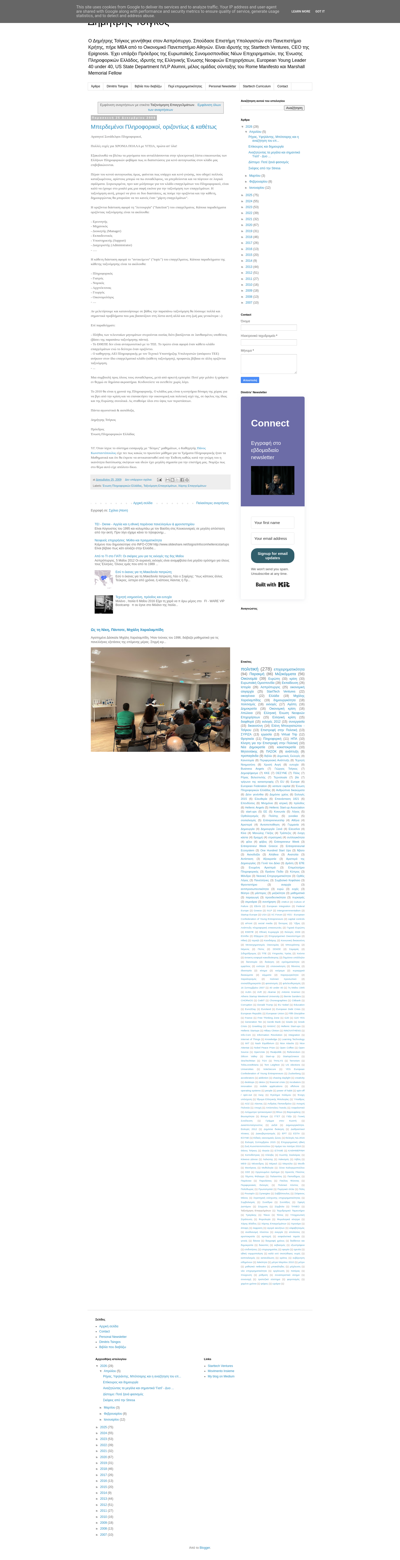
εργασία (266, 734)
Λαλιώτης (268, 1159)
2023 (249, 207)
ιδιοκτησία (246, 970)
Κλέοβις (270, 1154)
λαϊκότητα (262, 1262)
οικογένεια (248, 696)
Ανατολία (293, 854)
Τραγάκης (251, 1214)
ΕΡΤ (284, 1133)
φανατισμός (272, 983)
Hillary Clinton (271, 1030)
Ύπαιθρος (299, 1099)
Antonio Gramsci (290, 992)
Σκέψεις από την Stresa (264, 168)
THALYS (278, 1060)
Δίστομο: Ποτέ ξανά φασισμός (268, 162)
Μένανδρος (258, 1163)
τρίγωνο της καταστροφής (257, 781)
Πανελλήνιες (261, 880)
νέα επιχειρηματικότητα (254, 1270)
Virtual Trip (289, 734)
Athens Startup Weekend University (260, 996)
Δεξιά (274, 1125)
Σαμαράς (294, 949)
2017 (249, 243)
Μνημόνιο (267, 803)
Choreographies (278, 1000)
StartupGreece (291, 1056)
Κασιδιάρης (270, 940)
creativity (300, 1077)
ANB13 (285, 901)
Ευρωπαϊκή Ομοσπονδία (257, 683)
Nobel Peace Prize (264, 1047)
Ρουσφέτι (250, 1193)
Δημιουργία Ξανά (271, 828)
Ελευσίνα (294, 828)
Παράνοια (246, 1180)
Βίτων (279, 1112)
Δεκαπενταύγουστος (252, 1125)
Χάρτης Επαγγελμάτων (192, 485)
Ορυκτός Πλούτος (295, 1172)
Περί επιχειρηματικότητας (185, 86)
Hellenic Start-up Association (287, 807)
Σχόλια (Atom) (118, 510)
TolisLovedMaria (249, 1064)
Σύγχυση (263, 1206)
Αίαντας (258, 1103)
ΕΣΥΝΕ (245, 1137)
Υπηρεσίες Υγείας (282, 953)
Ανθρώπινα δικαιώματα (290, 790)
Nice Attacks (287, 1043)
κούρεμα (279, 970)
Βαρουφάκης (294, 1112)
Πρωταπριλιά (265, 1189)
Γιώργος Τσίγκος (286, 768)
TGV (264, 1060)
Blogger (204, 1548)
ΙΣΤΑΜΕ (278, 1150)
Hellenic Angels (254, 807)
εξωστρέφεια (298, 1245)
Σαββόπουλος (282, 1193)
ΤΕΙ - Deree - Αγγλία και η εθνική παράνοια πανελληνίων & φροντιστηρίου (144, 524)
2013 (249, 267)
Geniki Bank (274, 1021)
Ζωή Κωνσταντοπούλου (257, 1146)
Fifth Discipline (297, 1013)
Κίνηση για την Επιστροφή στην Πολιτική (269, 743)
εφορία (285, 1249)
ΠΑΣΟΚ (271, 751)
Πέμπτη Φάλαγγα (255, 1176)
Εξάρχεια (259, 936)
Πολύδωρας (247, 1189)
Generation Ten (253, 1021)
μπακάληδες (277, 1266)
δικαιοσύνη (255, 726)
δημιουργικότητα (284, 700)
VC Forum (276, 914)
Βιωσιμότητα (247, 1116)
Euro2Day (250, 1009)
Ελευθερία (261, 798)
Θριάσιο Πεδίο (274, 871)
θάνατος (295, 966)
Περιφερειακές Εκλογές (254, 1185)
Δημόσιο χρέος (279, 794)
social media (265, 923)
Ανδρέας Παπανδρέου (279, 1103)
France (249, 1017)
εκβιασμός (279, 1245)
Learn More (301, 11)
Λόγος (295, 811)
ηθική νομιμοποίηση (252, 1253)
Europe (295, 781)
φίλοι (249, 841)
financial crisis (277, 1082)
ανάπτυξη (291, 751)
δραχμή (258, 837)
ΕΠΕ (302, 863)
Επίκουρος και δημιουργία (266, 146)
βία (297, 777)
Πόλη (302, 1189)
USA (264, 914)
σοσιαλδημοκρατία (251, 983)
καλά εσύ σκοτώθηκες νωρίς (284, 1253)
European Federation (254, 786)
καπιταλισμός (248, 1257)
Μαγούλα (288, 1163)
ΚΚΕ (267, 773)
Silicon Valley (249, 1056)
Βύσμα (264, 1116)
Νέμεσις (245, 949)
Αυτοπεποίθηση (270, 824)
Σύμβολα (279, 1206)
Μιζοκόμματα (285, 674)
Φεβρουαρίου (258, 181)
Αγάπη (292, 704)
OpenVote (259, 1052)
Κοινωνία (279, 811)
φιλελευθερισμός (292, 983)
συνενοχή (246, 1279)
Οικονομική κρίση (282, 708)
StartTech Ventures (281, 691)
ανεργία (279, 1232)
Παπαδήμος (294, 1176)
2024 (249, 201)
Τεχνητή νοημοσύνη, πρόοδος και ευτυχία (144, 597)
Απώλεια (247, 713)
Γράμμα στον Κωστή (281, 1120)
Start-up (270, 1056)
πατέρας (295, 1270)
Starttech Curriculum (257, 86)
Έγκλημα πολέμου (280, 1094)
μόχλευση (295, 1266)
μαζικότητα (278, 893)
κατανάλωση (267, 1257)
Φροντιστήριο (249, 884)
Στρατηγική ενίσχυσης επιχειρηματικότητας (276, 1197)
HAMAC (271, 1026)
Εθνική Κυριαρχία (269, 932)
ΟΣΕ (247, 1172)
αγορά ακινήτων (275, 1227)
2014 (249, 261)
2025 (249, 195)
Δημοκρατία (249, 708)
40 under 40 (276, 987)
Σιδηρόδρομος (248, 953)
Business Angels (252, 768)
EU (282, 781)
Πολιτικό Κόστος (288, 1185)
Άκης (261, 1094)
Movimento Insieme (221, 1371)
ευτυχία (294, 764)
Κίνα (243, 833)
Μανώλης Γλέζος (263, 833)
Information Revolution (269, 1034)
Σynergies (264, 1193)
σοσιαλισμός (248, 820)
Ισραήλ (255, 940)
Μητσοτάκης (249, 751)
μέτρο (301, 1262)
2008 (249, 297)
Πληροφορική (272, 739)
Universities (247, 1069)
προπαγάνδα (249, 756)
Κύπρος (295, 871)
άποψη (244, 1227)
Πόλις (296, 773)
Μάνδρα (246, 875)
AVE (259, 992)
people (268, 1090)
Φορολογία (264, 1219)
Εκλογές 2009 (292, 932)
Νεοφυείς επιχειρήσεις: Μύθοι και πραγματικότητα (128, 540)
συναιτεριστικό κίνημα (287, 1274)
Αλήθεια (274, 854)
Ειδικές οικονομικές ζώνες (267, 1137)
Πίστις (261, 949)
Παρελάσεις (265, 1180)
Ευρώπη (274, 679)
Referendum (294, 1052)
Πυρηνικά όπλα (285, 1189)
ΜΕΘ (243, 1163)
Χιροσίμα (296, 1223)
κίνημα (263, 970)
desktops (249, 1082)
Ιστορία (246, 687)
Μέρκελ (273, 1163)
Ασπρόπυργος (270, 687)
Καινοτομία (247, 760)
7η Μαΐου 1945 (296, 987)
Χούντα (301, 953)
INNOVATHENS (292, 1030)
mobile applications (271, 1086)
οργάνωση (278, 1270)
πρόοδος (299, 803)
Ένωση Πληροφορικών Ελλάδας (122, 485)
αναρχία (286, 884)
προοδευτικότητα (275, 897)
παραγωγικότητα (289, 974)
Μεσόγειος (250, 1167)
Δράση (289, 863)
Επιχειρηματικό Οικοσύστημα (285, 936)
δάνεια (256, 1240)
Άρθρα (95, 86)
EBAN (257, 906)
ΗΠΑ (294, 739)
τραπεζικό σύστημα (269, 1279)
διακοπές (264, 1245)
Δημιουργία (248, 828)
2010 (249, 285)
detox (262, 1082)
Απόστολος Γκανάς (276, 1107)
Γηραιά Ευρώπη (296, 927)
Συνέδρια (267, 1202)
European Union (275, 1013)
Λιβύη (297, 1159)
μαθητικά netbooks (255, 1266)
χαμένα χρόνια (248, 1283)
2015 (249, 255)
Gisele (289, 1021)
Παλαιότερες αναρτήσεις (212, 503)
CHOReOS (247, 1000)
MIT (247, 1043)
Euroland (266, 1009)
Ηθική (244, 940)
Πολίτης (273, 815)
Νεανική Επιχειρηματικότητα (273, 875)
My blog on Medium (221, 1376)
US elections (293, 1064)
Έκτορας (283, 923)
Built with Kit (273, 584)
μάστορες (260, 893)
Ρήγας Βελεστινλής (253, 777)
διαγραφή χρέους (275, 1240)
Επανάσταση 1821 (287, 798)
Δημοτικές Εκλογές (288, 755)
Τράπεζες (285, 833)
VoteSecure (269, 1069)
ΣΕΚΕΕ (277, 949)
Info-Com (246, 1034)
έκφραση (257, 1227)
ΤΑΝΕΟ (295, 1206)
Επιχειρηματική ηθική (293, 1142)
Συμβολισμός (248, 1202)
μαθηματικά (298, 893)
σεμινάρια (251, 901)
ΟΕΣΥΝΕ (281, 773)
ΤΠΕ (264, 953)
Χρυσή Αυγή (272, 764)
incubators (295, 1082)
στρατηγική (275, 837)
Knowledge (271, 1039)
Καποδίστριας (252, 1154)
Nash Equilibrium (264, 1043)
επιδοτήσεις (251, 1249)
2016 (249, 249)
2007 (249, 302)
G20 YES (299, 1017)
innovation (246, 1086)
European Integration (279, 906)
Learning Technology (293, 1039)
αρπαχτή (266, 1236)
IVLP (269, 910)
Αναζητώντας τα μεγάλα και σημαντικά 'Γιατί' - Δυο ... (138, 1388)
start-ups (251, 811)
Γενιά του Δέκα (270, 863)
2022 (249, 213)
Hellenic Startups (250, 1030)
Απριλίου (255, 132)
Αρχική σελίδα (143, 503)
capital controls (296, 919)
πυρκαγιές (298, 897)
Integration (294, 1034)
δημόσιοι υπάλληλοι (294, 957)
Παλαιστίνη (276, 1176)
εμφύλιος (246, 966)
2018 (249, 237)
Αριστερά (246, 824)
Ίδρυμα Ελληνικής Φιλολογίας (273, 1099)
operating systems (251, 1090)
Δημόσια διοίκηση (274, 1129)
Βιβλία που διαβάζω (148, 86)
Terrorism (295, 1060)
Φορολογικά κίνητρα (288, 1219)
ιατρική (283, 803)
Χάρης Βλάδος (249, 1223)
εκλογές (271, 704)
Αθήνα (295, 820)
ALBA (248, 992)
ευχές (295, 888)
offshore (294, 1086)
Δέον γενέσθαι (255, 794)
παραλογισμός (248, 979)
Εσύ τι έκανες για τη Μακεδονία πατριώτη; (144, 572)
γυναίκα (293, 815)
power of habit (284, 1090)
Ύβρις (297, 923)
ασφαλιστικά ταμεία (289, 1236)
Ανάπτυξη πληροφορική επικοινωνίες (261, 927)
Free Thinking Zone (268, 1017)
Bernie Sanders (292, 996)
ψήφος (264, 1283)
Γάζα (289, 1116)
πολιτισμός (248, 704)
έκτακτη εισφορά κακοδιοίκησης (262, 957)
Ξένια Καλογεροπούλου (292, 1167)
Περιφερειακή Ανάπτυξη (274, 760)
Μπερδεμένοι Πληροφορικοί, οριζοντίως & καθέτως (154, 127)
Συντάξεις (285, 1202)
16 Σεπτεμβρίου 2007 (253, 987)
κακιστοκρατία (286, 747)
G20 (286, 1017)
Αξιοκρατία (269, 858)
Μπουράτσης (293, 944)
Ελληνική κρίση (284, 717)
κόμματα (266, 974)
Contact (282, 86)
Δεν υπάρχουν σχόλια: (139, 479)
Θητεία (265, 1150)
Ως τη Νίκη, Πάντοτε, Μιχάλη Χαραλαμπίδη (127, 630)
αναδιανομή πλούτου (257, 1232)
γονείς (244, 1240)
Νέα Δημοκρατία (253, 747)
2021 (249, 219)
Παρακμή (257, 674)
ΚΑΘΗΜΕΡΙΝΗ (296, 1150)
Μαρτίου (255, 175)
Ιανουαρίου (257, 187)
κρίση (293, 679)
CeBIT (261, 1000)
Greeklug (257, 1026)
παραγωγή (252, 897)
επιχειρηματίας (269, 1249)
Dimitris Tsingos (117, 86)
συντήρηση (269, 901)
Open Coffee (287, 1047)
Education (299, 1004)
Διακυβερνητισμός (266, 1133)
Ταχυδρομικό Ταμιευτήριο (291, 1210)
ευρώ (280, 888)
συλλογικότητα (296, 837)
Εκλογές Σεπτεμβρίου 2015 (260, 1142)
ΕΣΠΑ (296, 1133)
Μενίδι (301, 1163)
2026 (249, 126)
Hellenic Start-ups (291, 1026)
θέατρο (245, 893)
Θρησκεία (247, 739)
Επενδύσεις (248, 803)
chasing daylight (282, 1077)
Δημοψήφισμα (249, 773)
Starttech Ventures (220, 1366)
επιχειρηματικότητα (289, 669)
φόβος (263, 841)
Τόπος (280, 1214)
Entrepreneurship (273, 820)
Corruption (246, 1004)
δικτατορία (251, 961)
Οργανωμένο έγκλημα (267, 1172)
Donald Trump (265, 1004)
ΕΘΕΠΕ (249, 932)
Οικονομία (249, 678)
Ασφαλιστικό (298, 1107)
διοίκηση (269, 961)
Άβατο (301, 850)
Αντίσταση (247, 858)
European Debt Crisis (288, 1009)
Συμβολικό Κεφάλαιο (287, 880)
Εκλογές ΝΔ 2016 (295, 1137)
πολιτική (249, 669)
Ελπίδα (245, 936)
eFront (248, 923)
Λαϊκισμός (283, 1159)
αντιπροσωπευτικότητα (255, 888)
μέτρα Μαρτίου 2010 (283, 1262)
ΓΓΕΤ (277, 1116)
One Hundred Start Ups (275, 850)
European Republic (251, 1013)
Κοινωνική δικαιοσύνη (293, 940)
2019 (249, 231)
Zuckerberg (294, 1073)
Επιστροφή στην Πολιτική (279, 730)
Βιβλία (268, 755)
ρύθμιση (263, 1274)
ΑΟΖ (247, 1103)
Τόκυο (266, 1214)
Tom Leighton (272, 1064)
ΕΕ (265, 811)
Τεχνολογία (280, 777)
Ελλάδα (274, 696)
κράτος (283, 1257)
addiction (263, 1077)
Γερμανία (293, 824)
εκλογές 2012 (271, 721)
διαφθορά (247, 721)
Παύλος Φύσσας (289, 1180)
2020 (249, 225)
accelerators (247, 1077)
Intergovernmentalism (289, 910)
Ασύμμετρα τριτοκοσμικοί (258, 1112)
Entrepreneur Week (286, 841)
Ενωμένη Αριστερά (262, 867)
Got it (320, 11)
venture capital (281, 786)
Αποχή (257, 1107)
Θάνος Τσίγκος (249, 1150)
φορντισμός (293, 1279)
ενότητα (260, 966)
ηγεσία (297, 1249)
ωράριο (276, 1283)
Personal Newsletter (222, 86)
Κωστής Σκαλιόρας (289, 1154)
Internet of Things (250, 1039)
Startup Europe (249, 914)
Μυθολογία (267, 1167)
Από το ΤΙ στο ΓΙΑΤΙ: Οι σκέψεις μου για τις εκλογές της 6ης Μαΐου (139, 556)
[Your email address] (272, 538)
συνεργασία (297, 721)
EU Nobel (283, 1004)
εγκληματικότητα (290, 961)
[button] (272, 481)
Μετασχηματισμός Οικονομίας (262, 944)
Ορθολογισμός (249, 815)
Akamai (272, 992)
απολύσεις (294, 1232)
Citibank (296, 1000)
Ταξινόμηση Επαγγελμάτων (160, 485)
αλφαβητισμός (297, 1227)
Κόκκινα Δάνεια (249, 1159)
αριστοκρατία (248, 1236)
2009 (249, 290)
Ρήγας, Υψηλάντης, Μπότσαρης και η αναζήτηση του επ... (273, 138)
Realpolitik (275, 1052)
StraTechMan (248, 1060)
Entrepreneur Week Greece (259, 846)
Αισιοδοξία (253, 854)
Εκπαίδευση (290, 683)
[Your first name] (272, 523)
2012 (249, 273)
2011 (249, 279)
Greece (258, 910)
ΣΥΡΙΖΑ (246, 734)
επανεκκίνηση (278, 966)
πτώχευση (246, 1274)
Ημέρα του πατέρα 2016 (288, 1146)
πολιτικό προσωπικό (283, 979)
